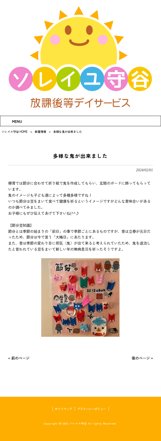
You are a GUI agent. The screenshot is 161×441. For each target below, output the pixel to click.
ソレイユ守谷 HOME (15, 131)
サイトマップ (63, 409)
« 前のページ (18, 358)
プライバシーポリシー (91, 409)
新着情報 (40, 131)
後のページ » (142, 358)
